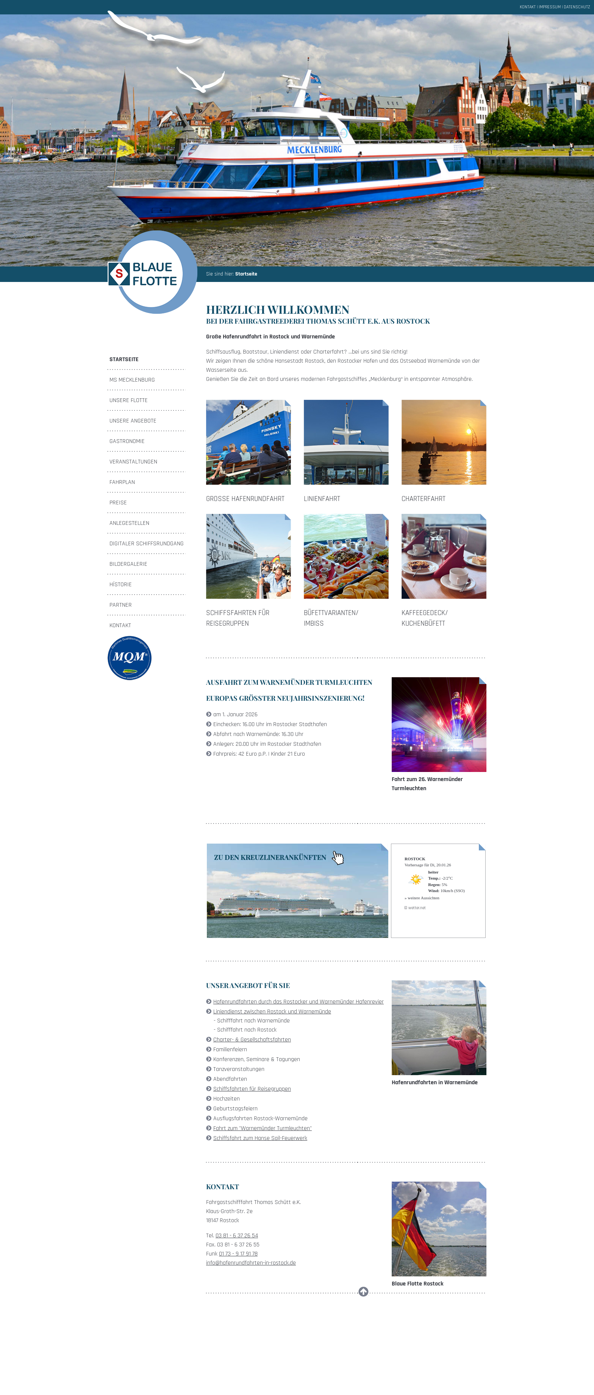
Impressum (550, 7)
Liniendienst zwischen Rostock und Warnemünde (272, 1012)
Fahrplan (122, 482)
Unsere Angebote (132, 421)
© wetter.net (415, 908)
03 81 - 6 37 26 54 (237, 1236)
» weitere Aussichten (422, 898)
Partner (120, 605)
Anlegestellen (129, 523)
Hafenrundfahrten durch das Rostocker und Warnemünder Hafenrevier (298, 1002)
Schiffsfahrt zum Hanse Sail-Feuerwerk (260, 1138)
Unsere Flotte (128, 400)
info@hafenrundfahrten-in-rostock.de (251, 1263)
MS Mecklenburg (132, 380)
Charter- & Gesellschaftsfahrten (252, 1040)
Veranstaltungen (133, 462)
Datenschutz (577, 7)
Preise (118, 503)
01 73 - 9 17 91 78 (238, 1254)
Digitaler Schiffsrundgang (146, 544)
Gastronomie (127, 441)
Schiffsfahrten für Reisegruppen (252, 1089)
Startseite (246, 274)
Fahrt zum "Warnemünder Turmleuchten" (262, 1128)
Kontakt (528, 7)
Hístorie (120, 585)
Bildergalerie (128, 564)
